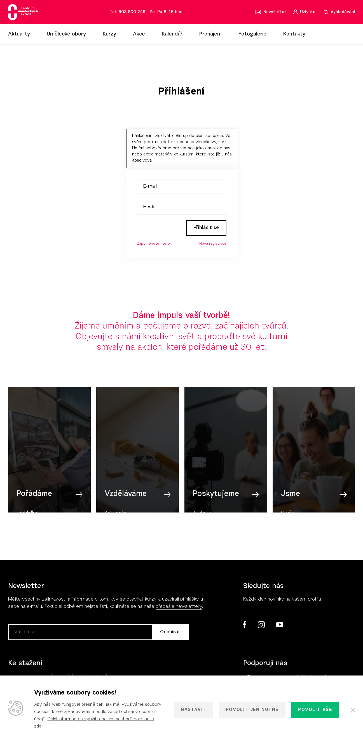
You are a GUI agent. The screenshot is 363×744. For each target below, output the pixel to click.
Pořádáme (34, 499)
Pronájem (210, 34)
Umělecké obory (66, 34)
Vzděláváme (126, 499)
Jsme (290, 499)
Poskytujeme (216, 499)
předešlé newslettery (179, 607)
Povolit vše (315, 710)
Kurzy (109, 34)
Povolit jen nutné (252, 710)
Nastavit (193, 710)
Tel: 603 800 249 (128, 12)
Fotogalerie (252, 34)
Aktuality (19, 34)
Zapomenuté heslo (153, 244)
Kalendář (172, 34)
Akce (139, 34)
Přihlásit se (205, 228)
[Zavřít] (352, 710)
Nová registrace (212, 244)
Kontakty (294, 34)
